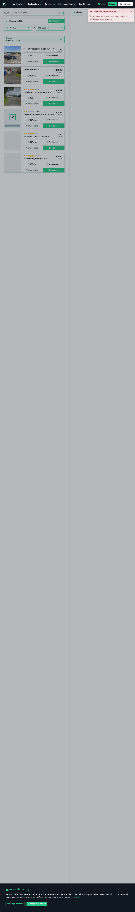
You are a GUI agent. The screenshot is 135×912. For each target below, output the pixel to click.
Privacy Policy (76, 897)
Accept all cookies (37, 904)
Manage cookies (15, 904)
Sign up (112, 4)
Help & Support (84, 4)
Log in (101, 4)
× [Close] (131, 11)
